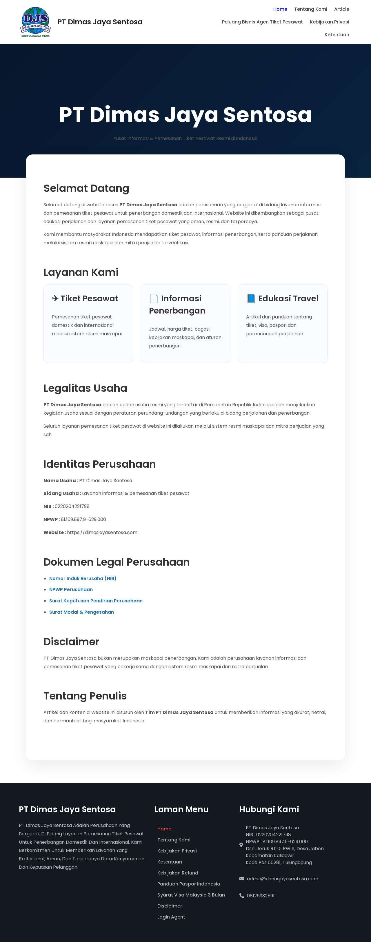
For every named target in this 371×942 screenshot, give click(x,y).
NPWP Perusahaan (71, 589)
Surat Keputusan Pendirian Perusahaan (96, 600)
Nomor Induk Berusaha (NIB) (83, 578)
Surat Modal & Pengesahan (81, 612)
